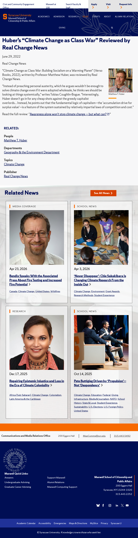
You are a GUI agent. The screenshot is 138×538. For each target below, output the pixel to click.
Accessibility (44, 523)
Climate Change (14, 164)
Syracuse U (116, 523)
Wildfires (55, 291)
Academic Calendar (26, 523)
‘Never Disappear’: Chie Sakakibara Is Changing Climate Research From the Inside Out (100, 280)
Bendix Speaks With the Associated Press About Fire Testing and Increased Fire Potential (35, 280)
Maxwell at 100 (51, 6)
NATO (113, 398)
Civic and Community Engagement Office (18, 6)
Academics (44, 16)
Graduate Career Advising (17, 486)
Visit (108, 4)
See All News (103, 193)
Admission (58, 16)
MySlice (94, 523)
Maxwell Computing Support (62, 486)
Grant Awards (112, 291)
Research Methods (83, 295)
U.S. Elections (96, 406)
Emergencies (60, 523)
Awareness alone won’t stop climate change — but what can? (68, 114)
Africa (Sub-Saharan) (20, 395)
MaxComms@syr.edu (94, 435)
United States (42, 291)
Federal (106, 395)
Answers (8, 477)
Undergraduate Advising (17, 482)
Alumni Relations (124, 16)
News (85, 16)
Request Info (125, 4)
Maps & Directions (78, 523)
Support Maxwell (56, 477)
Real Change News (16, 176)
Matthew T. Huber (15, 140)
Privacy (104, 523)
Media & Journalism (99, 398)
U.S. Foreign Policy (113, 406)
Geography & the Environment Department (32, 152)
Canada (13, 291)
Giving (62, 28)
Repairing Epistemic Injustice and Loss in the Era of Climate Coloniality (36, 383)
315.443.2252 (124, 494)
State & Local (89, 402)
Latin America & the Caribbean (25, 398)
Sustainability (81, 406)
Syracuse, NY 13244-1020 (117, 489)
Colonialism (55, 395)
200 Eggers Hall (124, 485)
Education (96, 395)
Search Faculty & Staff (73, 6)
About (107, 16)
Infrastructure (81, 398)
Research (74, 16)
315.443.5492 (122, 435)
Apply (94, 4)
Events (96, 16)
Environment (97, 291)
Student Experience (104, 295)
